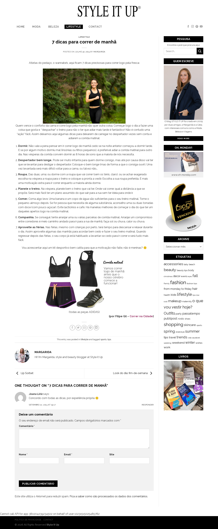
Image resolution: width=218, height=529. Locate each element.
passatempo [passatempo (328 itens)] (191, 313)
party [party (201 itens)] (179, 313)
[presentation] (41, 473)
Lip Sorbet (24, 373)
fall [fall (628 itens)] (195, 276)
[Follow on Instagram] (192, 26)
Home (21, 26)
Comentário (27, 426)
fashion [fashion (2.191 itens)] (178, 282)
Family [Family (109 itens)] (167, 283)
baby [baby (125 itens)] (186, 264)
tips (109, 339)
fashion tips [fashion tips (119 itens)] (192, 283)
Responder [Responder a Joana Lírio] (148, 405)
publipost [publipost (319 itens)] (170, 318)
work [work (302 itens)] (167, 347)
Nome (23, 454)
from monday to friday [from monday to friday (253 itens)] (178, 288)
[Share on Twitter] (78, 327)
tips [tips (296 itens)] (166, 337)
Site (111, 454)
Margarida (99, 52)
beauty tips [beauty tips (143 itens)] (182, 270)
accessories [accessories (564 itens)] (173, 264)
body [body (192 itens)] (191, 270)
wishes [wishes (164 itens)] (199, 342)
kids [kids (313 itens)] (173, 294)
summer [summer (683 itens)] (192, 331)
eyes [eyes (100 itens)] (190, 276)
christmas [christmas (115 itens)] (168, 276)
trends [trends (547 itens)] (181, 337)
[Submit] (200, 51)
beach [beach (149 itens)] (192, 264)
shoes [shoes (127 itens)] (187, 319)
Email (68, 454)
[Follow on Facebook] (188, 26)
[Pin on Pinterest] (90, 327)
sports (104, 339)
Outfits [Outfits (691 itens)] (169, 313)
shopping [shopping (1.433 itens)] (173, 324)
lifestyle (73, 26)
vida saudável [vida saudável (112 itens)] (194, 338)
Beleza (53, 26)
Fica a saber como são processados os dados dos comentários (108, 496)
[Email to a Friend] (84, 327)
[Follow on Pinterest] (197, 26)
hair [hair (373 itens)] (194, 288)
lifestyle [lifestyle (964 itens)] (184, 294)
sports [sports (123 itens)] (199, 325)
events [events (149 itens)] (184, 276)
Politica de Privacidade (28, 519)
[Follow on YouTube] (201, 26)
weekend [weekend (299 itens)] (178, 342)
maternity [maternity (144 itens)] (187, 301)
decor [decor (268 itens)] (176, 276)
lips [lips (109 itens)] (194, 295)
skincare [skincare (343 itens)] (190, 325)
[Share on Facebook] (72, 327)
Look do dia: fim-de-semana (133, 373)
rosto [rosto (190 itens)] (181, 318)
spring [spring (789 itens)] (169, 331)
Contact (95, 26)
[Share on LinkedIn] (96, 327)
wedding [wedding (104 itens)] (167, 343)
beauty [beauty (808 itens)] (170, 269)
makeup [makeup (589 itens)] (174, 301)
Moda (36, 26)
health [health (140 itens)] (167, 295)
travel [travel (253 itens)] (172, 337)
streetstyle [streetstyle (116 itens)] (180, 332)
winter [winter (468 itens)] (190, 342)
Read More (183, 138)
